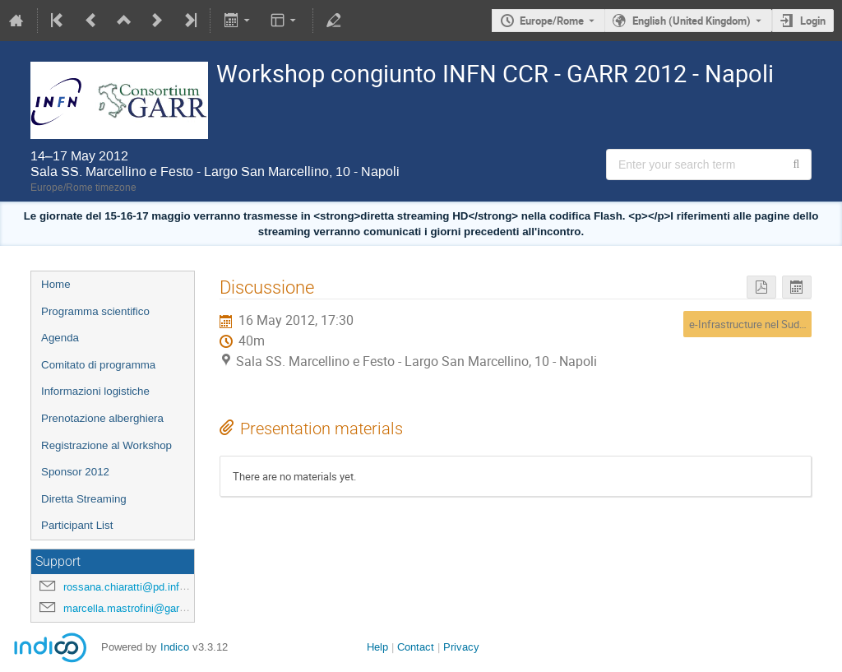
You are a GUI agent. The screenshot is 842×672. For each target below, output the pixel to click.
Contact (415, 647)
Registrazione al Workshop (106, 445)
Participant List (77, 525)
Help (377, 647)
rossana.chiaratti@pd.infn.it (128, 587)
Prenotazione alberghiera (102, 418)
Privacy (461, 647)
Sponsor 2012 (75, 472)
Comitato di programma (98, 365)
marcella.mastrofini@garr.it (127, 608)
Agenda (60, 337)
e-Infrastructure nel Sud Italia (757, 324)
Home (56, 284)
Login (813, 20)
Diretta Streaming (84, 499)
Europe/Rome (552, 20)
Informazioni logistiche (95, 391)
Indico (174, 647)
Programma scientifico (95, 311)
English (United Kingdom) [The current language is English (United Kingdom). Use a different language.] (691, 20)
